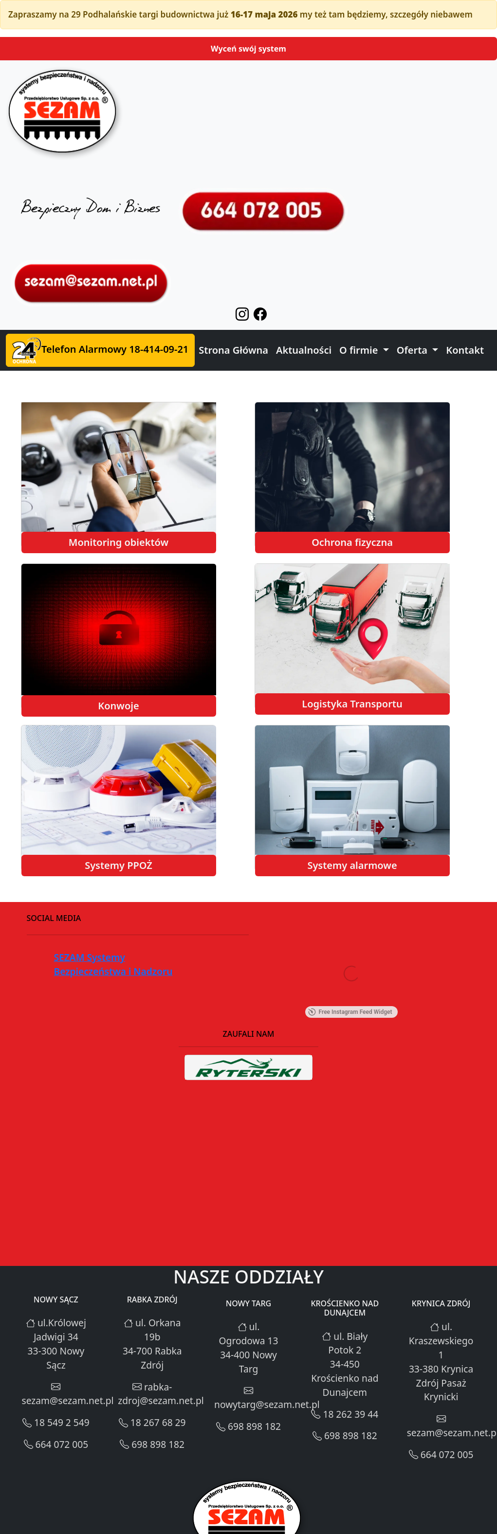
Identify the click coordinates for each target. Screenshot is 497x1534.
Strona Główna (233, 350)
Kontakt (465, 350)
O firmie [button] (359, 350)
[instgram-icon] (240, 316)
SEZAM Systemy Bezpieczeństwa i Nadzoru (113, 964)
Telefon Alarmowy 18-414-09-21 (100, 350)
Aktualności (303, 350)
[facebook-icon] (258, 316)
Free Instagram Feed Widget (350, 1012)
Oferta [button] (413, 350)
